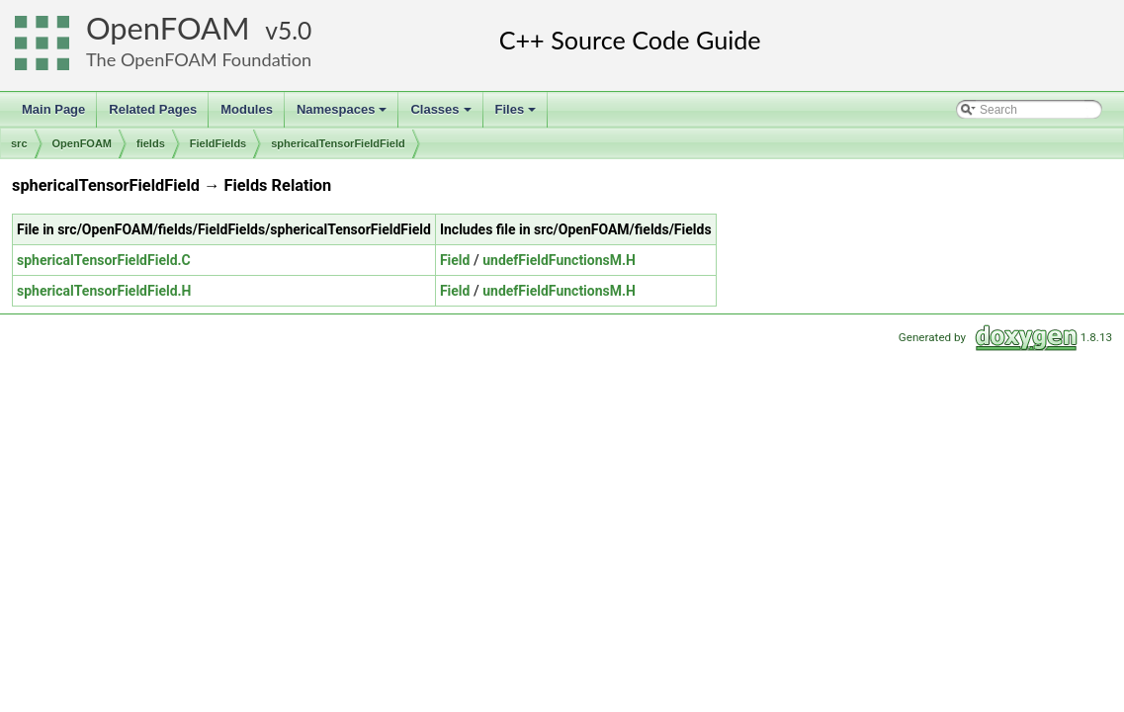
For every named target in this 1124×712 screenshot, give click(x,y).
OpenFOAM (168, 28)
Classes (442, 115)
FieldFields (218, 143)
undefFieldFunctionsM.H (559, 260)
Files (517, 115)
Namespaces (343, 115)
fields (150, 143)
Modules (246, 109)
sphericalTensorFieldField (338, 143)
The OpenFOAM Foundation (198, 59)
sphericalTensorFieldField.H (104, 291)
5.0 (294, 30)
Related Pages (153, 109)
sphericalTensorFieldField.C (104, 260)
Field (455, 260)
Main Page (53, 109)
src (19, 143)
